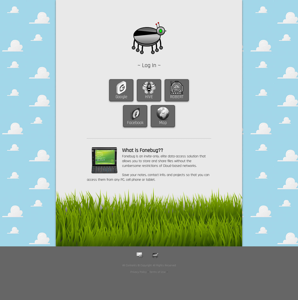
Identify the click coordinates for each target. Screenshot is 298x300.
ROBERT (177, 97)
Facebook (135, 122)
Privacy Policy (138, 272)
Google (121, 97)
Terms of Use (158, 272)
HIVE (149, 97)
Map (163, 122)
